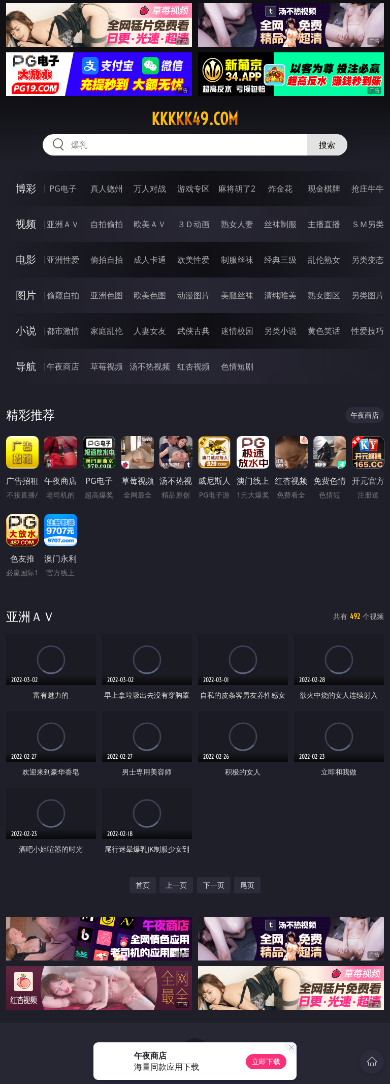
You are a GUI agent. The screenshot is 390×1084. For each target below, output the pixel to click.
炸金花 (280, 188)
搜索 (327, 144)
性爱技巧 (367, 330)
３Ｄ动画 (193, 224)
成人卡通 (150, 259)
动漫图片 (193, 295)
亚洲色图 (106, 295)
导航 (26, 366)
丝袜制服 (280, 224)
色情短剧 (237, 366)
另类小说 (280, 330)
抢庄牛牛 (367, 188)
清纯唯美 (280, 295)
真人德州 (106, 188)
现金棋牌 (324, 188)
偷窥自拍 (63, 295)
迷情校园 (237, 330)
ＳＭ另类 (367, 224)
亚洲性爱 (63, 259)
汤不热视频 (149, 366)
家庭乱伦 (106, 330)
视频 (26, 224)
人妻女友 (150, 330)
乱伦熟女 (324, 259)
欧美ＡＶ (150, 224)
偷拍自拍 (106, 259)
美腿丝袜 (237, 295)
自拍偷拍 (106, 224)
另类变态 (367, 259)
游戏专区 (193, 188)
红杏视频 (193, 366)
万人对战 (150, 188)
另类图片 (367, 295)
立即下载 (266, 1061)
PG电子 (62, 188)
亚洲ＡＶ (63, 224)
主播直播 (324, 224)
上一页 (176, 885)
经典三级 (280, 259)
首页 (143, 885)
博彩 (26, 188)
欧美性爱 (193, 259)
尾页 (247, 885)
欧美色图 (150, 295)
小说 (26, 330)
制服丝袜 (237, 259)
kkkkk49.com (194, 119)
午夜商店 (63, 366)
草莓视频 (106, 366)
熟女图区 (324, 295)
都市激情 (63, 330)
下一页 (213, 885)
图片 (26, 295)
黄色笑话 (324, 330)
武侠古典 (193, 330)
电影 (26, 259)
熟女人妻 (237, 224)
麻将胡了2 (236, 188)
